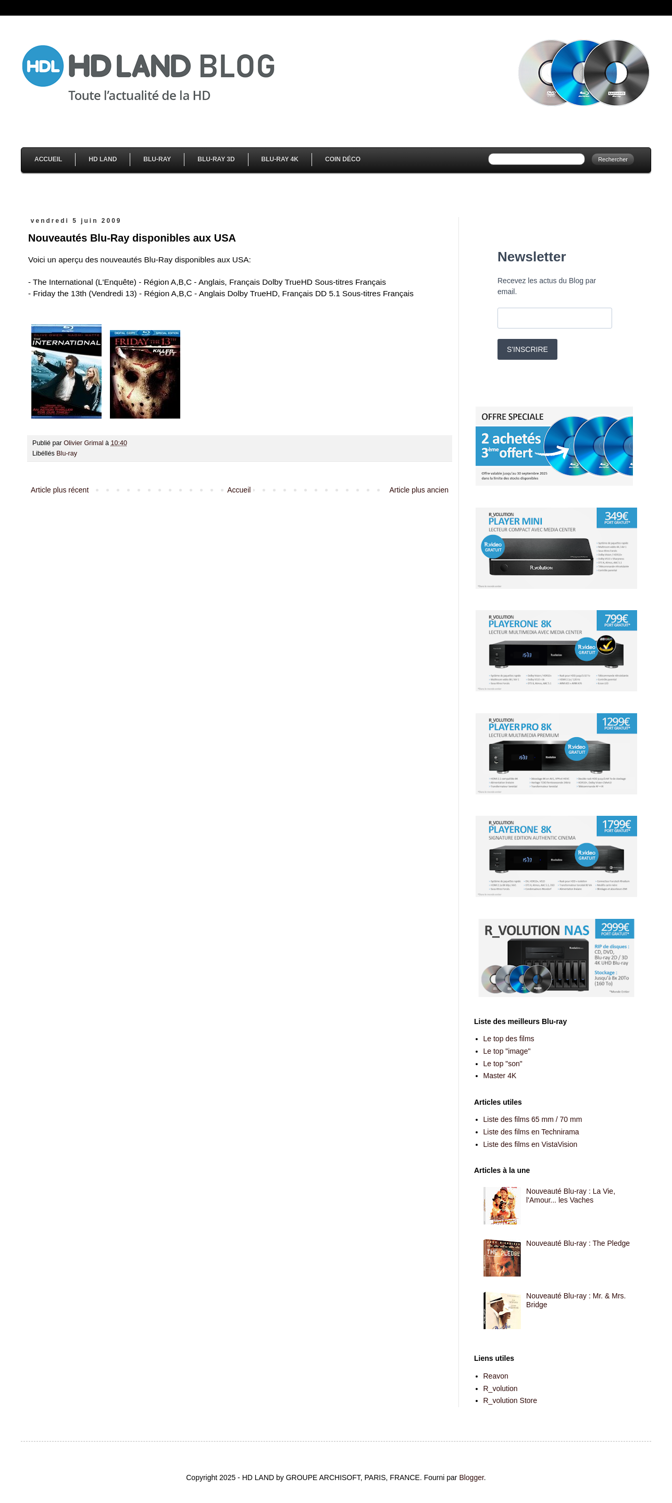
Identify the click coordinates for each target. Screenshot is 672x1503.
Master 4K (500, 1075)
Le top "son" (502, 1063)
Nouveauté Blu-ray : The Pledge (578, 1243)
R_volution (500, 1388)
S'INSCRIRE (527, 349)
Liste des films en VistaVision (530, 1144)
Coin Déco (342, 159)
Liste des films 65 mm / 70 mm (532, 1119)
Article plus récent (60, 490)
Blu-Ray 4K (280, 159)
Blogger (471, 1477)
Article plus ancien (419, 490)
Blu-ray (66, 453)
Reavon (495, 1376)
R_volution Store (510, 1400)
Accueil (48, 159)
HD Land (103, 159)
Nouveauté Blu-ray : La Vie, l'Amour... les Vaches (570, 1195)
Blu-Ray (157, 159)
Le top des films (508, 1038)
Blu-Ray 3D (215, 159)
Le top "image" (507, 1051)
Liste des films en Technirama (531, 1132)
